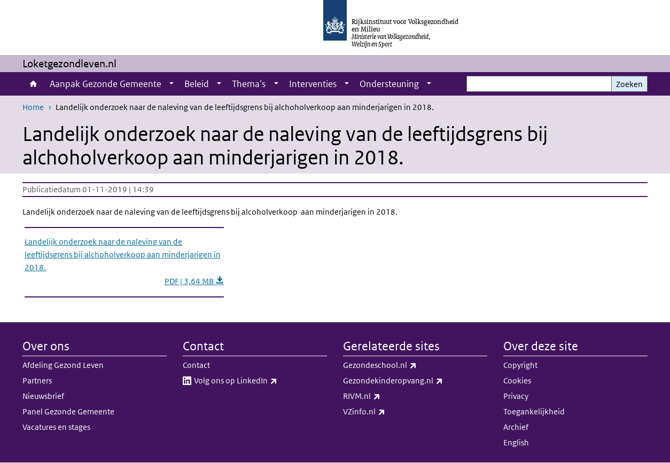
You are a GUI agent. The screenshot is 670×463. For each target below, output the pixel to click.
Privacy (515, 396)
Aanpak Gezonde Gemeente (105, 84)
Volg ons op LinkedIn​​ (259, 380)
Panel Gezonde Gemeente (68, 411)
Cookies (517, 380)
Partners (37, 380)
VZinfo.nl (387, 411)
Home (33, 84)
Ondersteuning (389, 84)
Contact (196, 365)
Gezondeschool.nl (403, 365)
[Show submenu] (171, 84)
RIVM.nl (385, 396)
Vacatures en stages (56, 427)
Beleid (196, 84)
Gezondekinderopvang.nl (415, 380)
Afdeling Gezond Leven (63, 365)
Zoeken (629, 84)
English (516, 442)
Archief (515, 427)
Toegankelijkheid (534, 411)
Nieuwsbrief (43, 396)
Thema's (249, 84)
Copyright (520, 365)
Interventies (313, 84)
